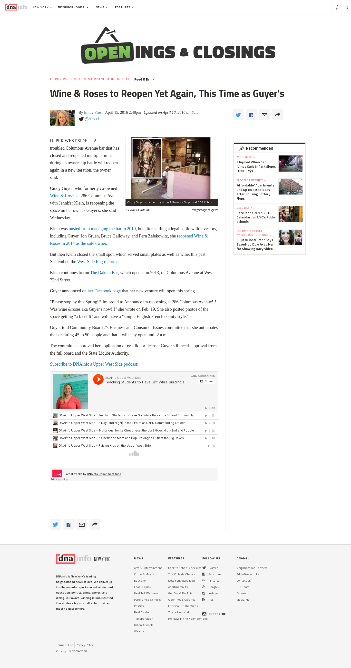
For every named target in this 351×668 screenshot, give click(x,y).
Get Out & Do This (180, 593)
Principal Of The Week (183, 606)
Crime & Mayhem (145, 574)
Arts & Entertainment (148, 567)
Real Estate (141, 612)
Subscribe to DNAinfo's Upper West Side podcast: (94, 364)
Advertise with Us (247, 574)
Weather (140, 631)
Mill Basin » (245, 207)
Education (140, 580)
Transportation (143, 618)
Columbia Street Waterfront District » (253, 233)
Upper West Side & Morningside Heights (91, 79)
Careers (241, 593)
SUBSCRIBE (214, 614)
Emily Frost (93, 112)
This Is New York (179, 612)
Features (124, 7)
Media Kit (242, 599)
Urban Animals (143, 625)
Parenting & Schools (147, 599)
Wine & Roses (62, 195)
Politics (139, 606)
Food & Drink (144, 79)
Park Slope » (245, 157)
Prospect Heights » (251, 180)
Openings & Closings (181, 599)
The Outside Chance (181, 574)
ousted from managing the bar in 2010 (102, 228)
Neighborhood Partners (251, 567)
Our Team (243, 587)
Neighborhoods (73, 7)
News (102, 7)
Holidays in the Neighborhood (188, 618)
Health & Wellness (146, 593)
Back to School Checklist (184, 567)
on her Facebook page (101, 290)
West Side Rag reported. (98, 261)
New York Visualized (181, 580)
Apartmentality (178, 587)
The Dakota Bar (104, 272)
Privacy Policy (85, 645)
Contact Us (243, 580)
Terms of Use (64, 645)
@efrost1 (92, 119)
